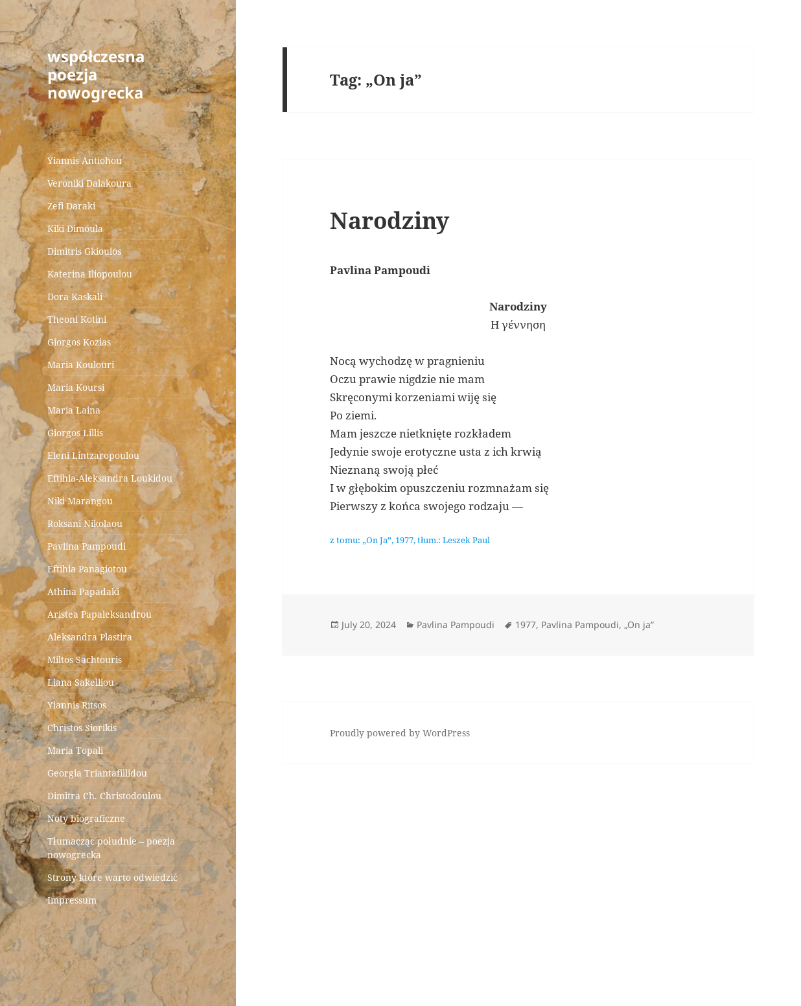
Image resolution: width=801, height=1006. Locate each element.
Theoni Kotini (76, 319)
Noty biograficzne (86, 818)
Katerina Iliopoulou (89, 274)
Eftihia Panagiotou (87, 569)
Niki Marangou (80, 501)
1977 (525, 624)
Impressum (72, 900)
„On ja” (639, 624)
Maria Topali (75, 750)
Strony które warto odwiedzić (112, 877)
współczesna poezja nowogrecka (96, 74)
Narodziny (389, 220)
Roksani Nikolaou (84, 523)
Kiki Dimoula (75, 228)
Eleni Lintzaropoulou (93, 455)
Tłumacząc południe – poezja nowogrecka (111, 848)
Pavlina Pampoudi (86, 546)
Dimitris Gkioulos (84, 251)
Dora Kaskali (74, 296)
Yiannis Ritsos (76, 705)
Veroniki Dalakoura (89, 183)
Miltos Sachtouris (84, 659)
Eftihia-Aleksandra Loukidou (111, 478)
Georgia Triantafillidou (97, 773)
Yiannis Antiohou (84, 160)
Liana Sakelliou (80, 682)
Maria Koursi (75, 387)
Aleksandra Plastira (89, 637)
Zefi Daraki (71, 206)
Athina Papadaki (83, 591)
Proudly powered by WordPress (400, 733)
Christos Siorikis (82, 727)
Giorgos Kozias (79, 342)
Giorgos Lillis (75, 433)
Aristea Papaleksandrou (99, 614)
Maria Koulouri (80, 364)
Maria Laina (73, 410)
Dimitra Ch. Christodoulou (104, 796)
